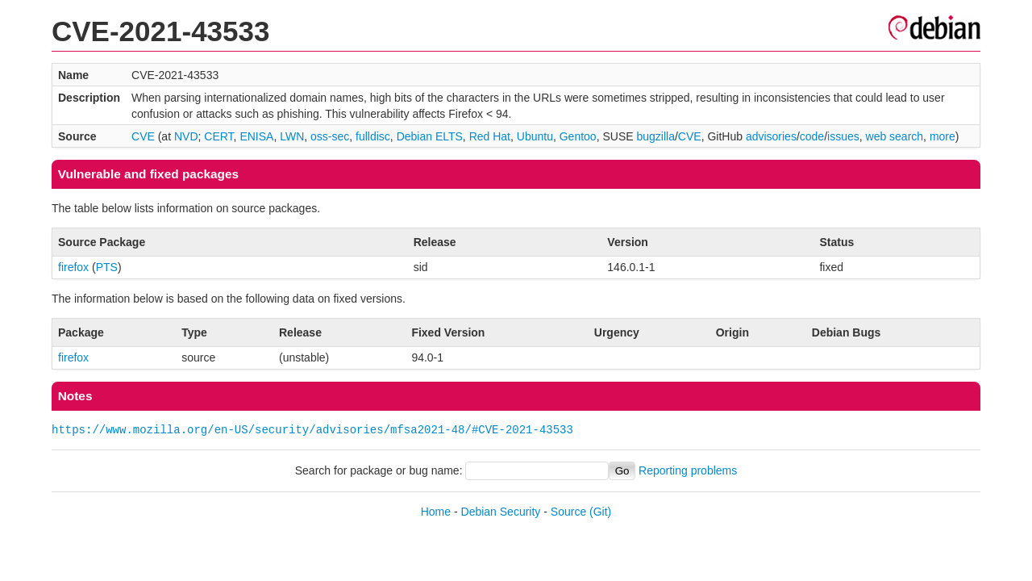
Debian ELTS (430, 136)
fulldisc (373, 136)
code (812, 136)
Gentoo (578, 136)
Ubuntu (535, 136)
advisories (771, 136)
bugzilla (655, 136)
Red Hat (489, 136)
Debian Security (501, 511)
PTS (107, 267)
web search (895, 136)
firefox (73, 267)
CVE (143, 136)
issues (843, 136)
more (942, 136)
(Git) (600, 511)
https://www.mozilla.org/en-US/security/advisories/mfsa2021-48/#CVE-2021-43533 (312, 429)
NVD (186, 136)
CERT (218, 136)
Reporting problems (688, 470)
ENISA (256, 136)
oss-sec (329, 136)
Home (436, 511)
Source (568, 511)
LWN (292, 136)
